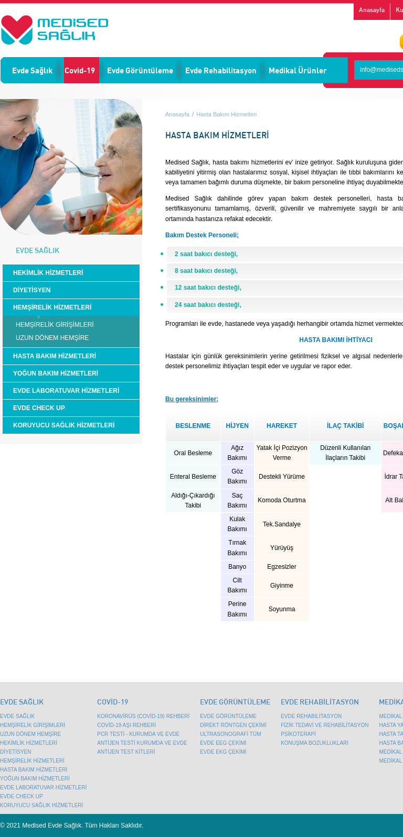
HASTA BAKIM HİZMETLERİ (54, 356)
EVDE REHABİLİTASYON (311, 716)
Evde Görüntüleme (140, 70)
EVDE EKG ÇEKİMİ (223, 752)
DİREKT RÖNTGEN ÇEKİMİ (233, 725)
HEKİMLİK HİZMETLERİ (48, 273)
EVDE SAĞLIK (17, 716)
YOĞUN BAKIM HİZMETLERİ (55, 373)
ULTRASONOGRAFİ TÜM (230, 734)
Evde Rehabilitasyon (221, 70)
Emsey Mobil (54, 29)
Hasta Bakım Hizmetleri (226, 114)
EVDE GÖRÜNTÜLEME (228, 716)
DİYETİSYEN (31, 290)
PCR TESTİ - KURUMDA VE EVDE (138, 734)
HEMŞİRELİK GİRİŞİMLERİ (55, 324)
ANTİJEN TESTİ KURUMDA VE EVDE (142, 743)
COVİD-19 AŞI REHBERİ (126, 725)
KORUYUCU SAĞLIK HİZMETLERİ (63, 425)
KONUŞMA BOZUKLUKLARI (314, 743)
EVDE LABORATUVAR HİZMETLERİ (66, 390)
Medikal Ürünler (298, 70)
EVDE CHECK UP (39, 408)
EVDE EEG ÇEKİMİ (223, 743)
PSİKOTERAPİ (298, 734)
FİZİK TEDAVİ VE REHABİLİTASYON (324, 725)
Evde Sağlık (32, 70)
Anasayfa (372, 10)
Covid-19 (80, 70)
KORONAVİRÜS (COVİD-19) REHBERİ (143, 716)
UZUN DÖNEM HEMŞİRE (52, 338)
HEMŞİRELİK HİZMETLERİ (52, 307)
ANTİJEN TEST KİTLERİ (126, 752)
